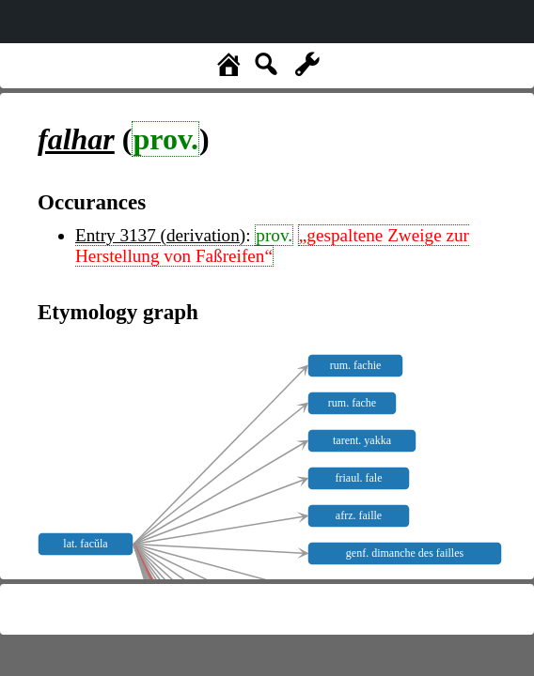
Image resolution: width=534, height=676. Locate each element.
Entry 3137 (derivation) (160, 235)
